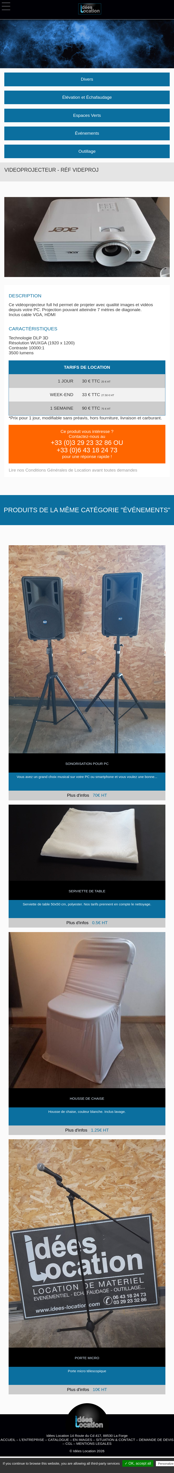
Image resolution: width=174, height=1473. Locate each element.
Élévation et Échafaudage (87, 97)
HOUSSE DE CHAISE (87, 1098)
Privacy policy (89, 1469)
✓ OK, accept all (138, 1463)
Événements (87, 133)
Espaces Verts (87, 115)
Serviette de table (87, 891)
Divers (87, 79)
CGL (68, 1443)
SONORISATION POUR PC (87, 764)
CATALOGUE (58, 1440)
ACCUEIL (7, 1440)
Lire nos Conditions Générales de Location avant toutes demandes (73, 470)
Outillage (87, 151)
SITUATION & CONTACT (115, 1440)
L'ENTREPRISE (31, 1440)
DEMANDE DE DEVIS (156, 1440)
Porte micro (87, 1358)
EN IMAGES (82, 1440)
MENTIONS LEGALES (93, 1443)
